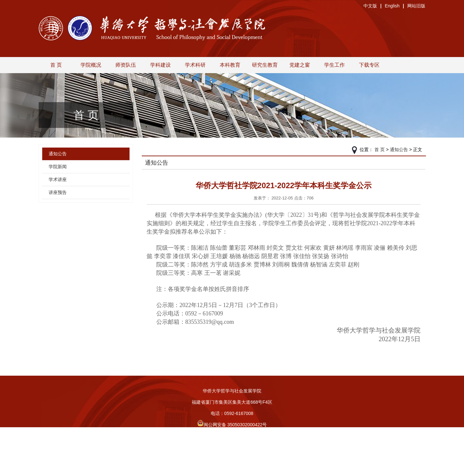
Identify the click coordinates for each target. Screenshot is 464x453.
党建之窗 (299, 65)
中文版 (370, 5)
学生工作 (334, 65)
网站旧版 (416, 5)
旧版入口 (232, 447)
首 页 (56, 65)
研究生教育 (265, 65)
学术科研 (195, 65)
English (392, 5)
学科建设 (160, 65)
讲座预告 (58, 192)
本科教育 (230, 65)
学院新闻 (58, 166)
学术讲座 (58, 179)
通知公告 (58, 153)
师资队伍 (125, 65)
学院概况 (91, 65)
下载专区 (369, 65)
